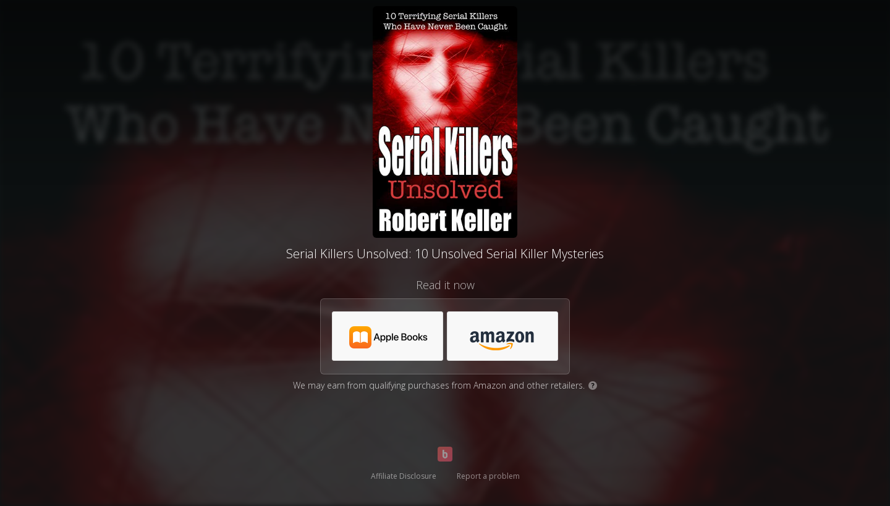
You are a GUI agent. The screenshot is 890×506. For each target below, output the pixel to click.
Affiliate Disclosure (403, 476)
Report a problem (488, 476)
